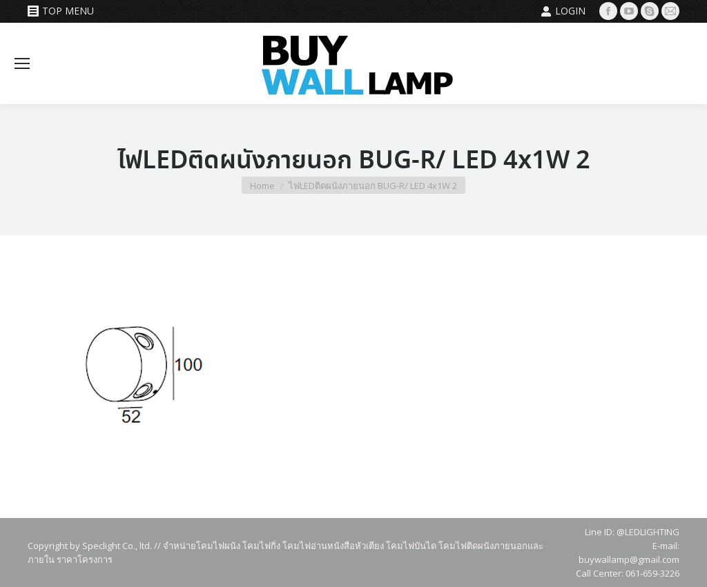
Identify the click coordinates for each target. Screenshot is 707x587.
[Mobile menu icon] (22, 63)
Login (563, 11)
